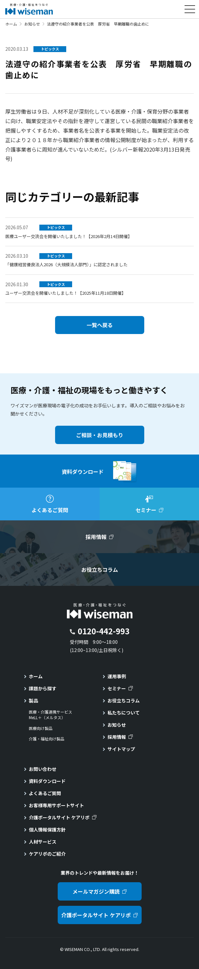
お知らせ (32, 24)
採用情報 (117, 737)
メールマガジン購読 (96, 891)
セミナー (117, 688)
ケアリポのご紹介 (47, 853)
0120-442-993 (103, 630)
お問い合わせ (42, 769)
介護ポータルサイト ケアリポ (59, 817)
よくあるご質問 (45, 793)
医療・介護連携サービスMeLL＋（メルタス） (50, 714)
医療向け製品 (40, 728)
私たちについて (124, 712)
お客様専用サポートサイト (56, 805)
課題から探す (42, 688)
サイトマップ (121, 749)
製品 (33, 700)
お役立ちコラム (124, 700)
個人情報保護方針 (47, 829)
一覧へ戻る (100, 325)
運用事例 (117, 676)
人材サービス (42, 841)
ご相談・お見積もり (99, 435)
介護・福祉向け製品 (46, 738)
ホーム (11, 24)
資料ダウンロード (47, 781)
